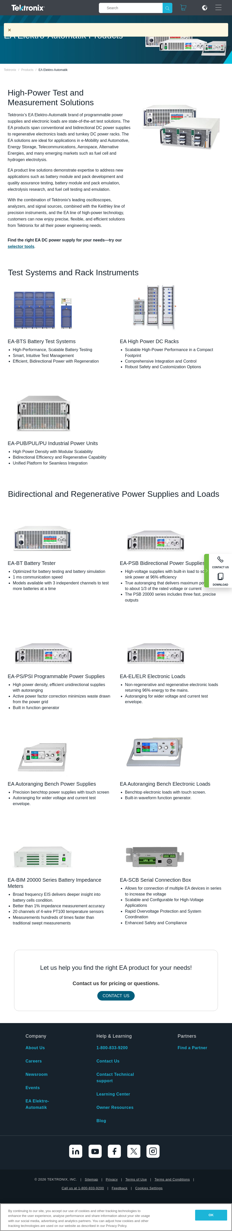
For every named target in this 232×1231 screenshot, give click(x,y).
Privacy (112, 1179)
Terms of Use (136, 1179)
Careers (34, 1061)
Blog (101, 1121)
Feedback (120, 1188)
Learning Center (113, 1094)
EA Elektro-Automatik (37, 1104)
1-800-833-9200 (112, 1048)
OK (211, 1215)
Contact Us (116, 996)
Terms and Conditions (172, 1179)
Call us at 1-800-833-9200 (83, 1188)
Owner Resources (115, 1107)
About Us (35, 1048)
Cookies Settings (149, 1188)
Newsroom (37, 1074)
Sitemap (91, 1179)
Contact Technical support (115, 1077)
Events (33, 1088)
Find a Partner (192, 1048)
